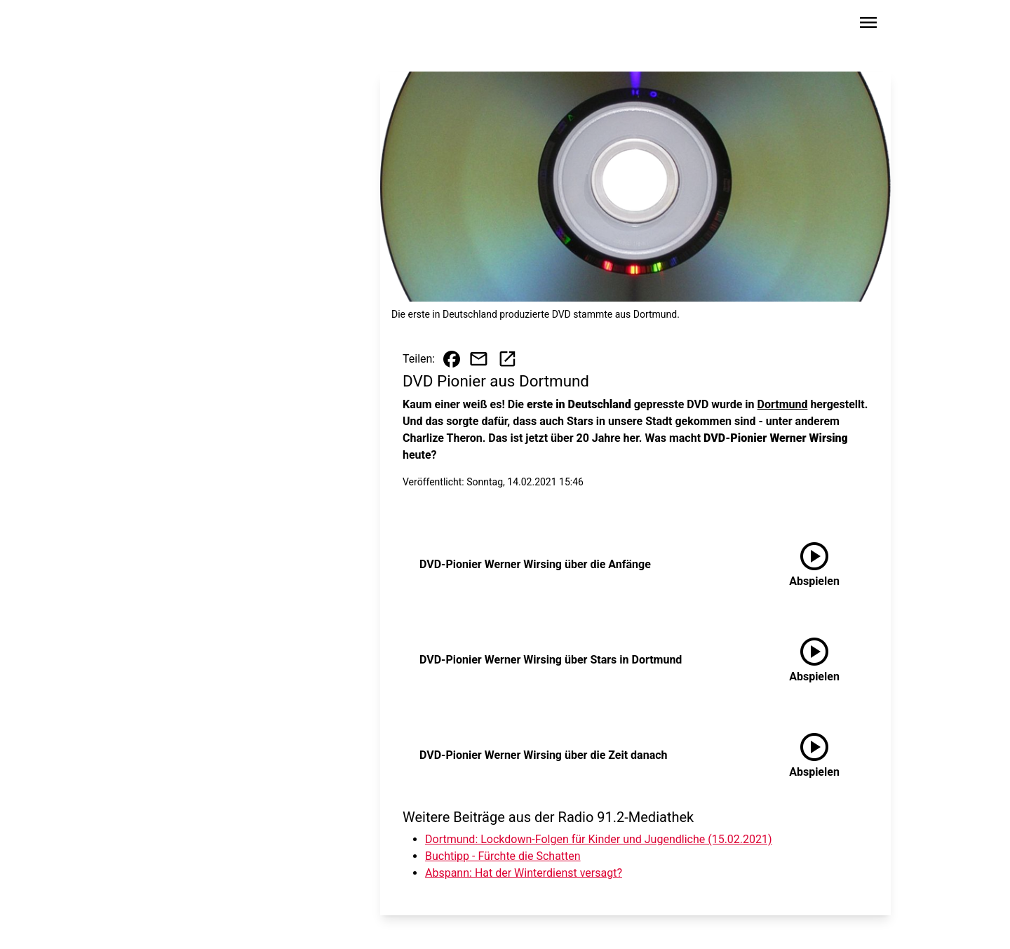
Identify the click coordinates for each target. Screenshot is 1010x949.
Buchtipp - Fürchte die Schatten (503, 856)
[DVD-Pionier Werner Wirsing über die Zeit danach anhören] (814, 755)
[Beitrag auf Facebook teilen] (451, 359)
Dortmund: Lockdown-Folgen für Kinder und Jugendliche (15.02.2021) (598, 839)
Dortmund (783, 404)
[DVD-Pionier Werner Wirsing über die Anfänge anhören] (814, 565)
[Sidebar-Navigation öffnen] (868, 25)
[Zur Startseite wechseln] (164, 25)
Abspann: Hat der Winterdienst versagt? (523, 873)
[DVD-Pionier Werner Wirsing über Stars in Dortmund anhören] (814, 660)
